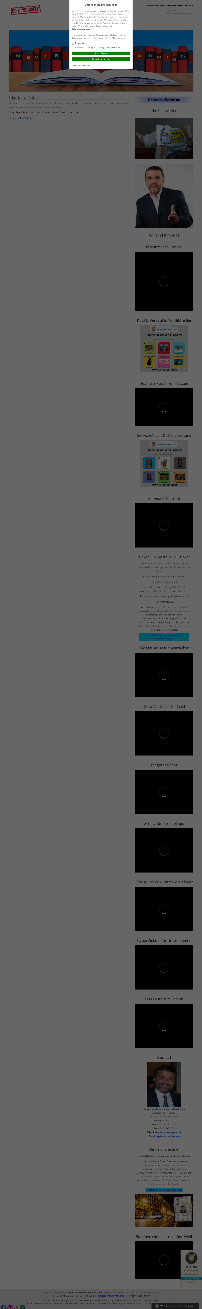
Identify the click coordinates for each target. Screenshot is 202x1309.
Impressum (86, 65)
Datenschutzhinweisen (81, 29)
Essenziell (78, 43)
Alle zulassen (101, 53)
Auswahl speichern (101, 59)
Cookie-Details (77, 65)
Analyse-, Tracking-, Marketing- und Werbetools (97, 47)
